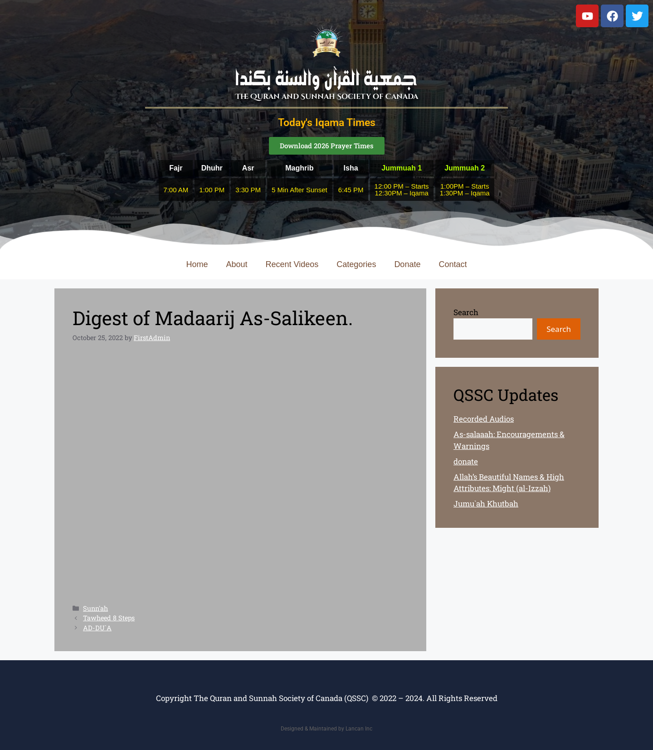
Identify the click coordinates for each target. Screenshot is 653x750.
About (237, 264)
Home (197, 264)
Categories (356, 264)
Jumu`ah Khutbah (485, 503)
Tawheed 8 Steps (109, 618)
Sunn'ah (95, 608)
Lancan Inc (359, 729)
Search (465, 312)
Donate (407, 264)
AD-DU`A (97, 627)
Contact (453, 264)
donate (465, 461)
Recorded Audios (483, 419)
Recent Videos (292, 264)
